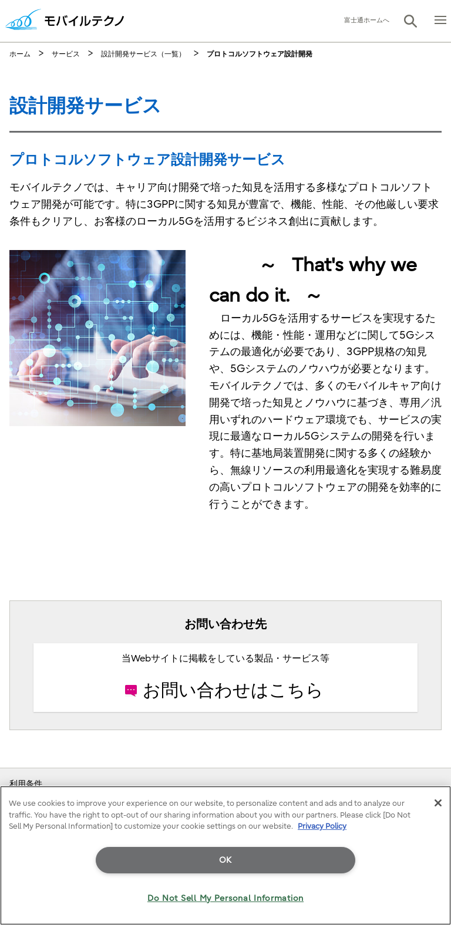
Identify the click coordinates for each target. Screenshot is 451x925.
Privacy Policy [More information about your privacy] (322, 826)
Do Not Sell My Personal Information (225, 898)
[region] (225, 855)
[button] (410, 21)
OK (225, 860)
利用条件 (25, 784)
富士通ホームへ (366, 20)
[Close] (438, 803)
